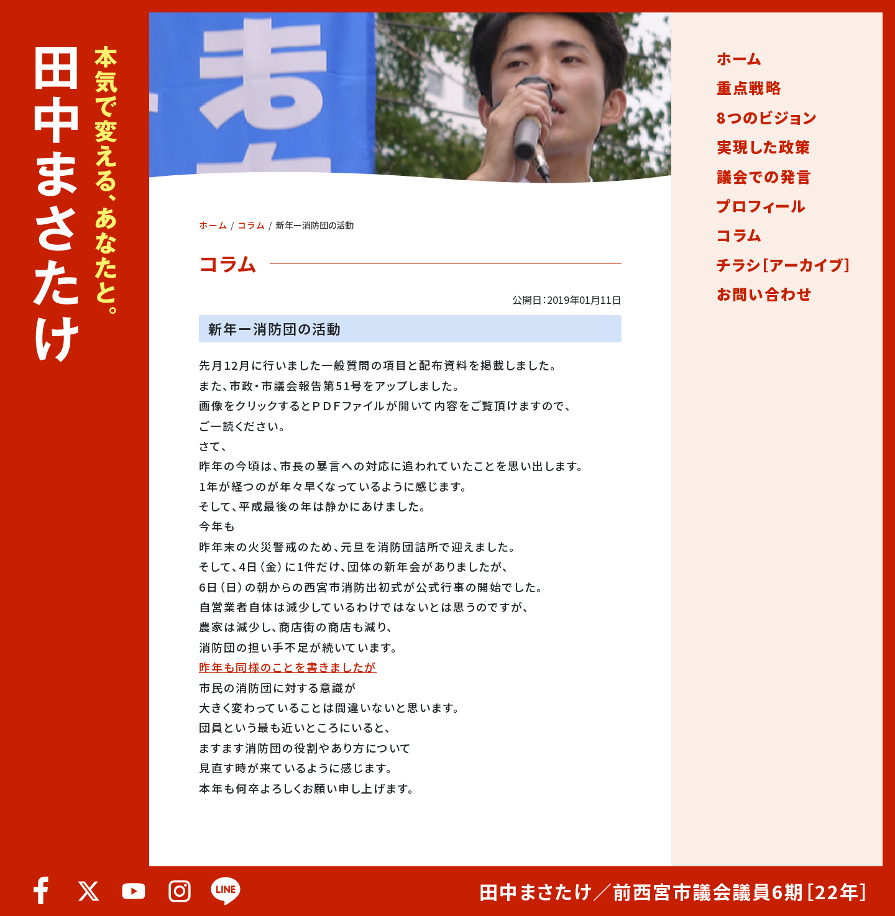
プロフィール (761, 205)
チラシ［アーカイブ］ (785, 264)
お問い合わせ (764, 293)
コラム (251, 225)
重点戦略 (749, 87)
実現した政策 (764, 146)
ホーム (213, 225)
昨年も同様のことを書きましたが (288, 667)
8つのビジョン (767, 117)
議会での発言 (764, 176)
